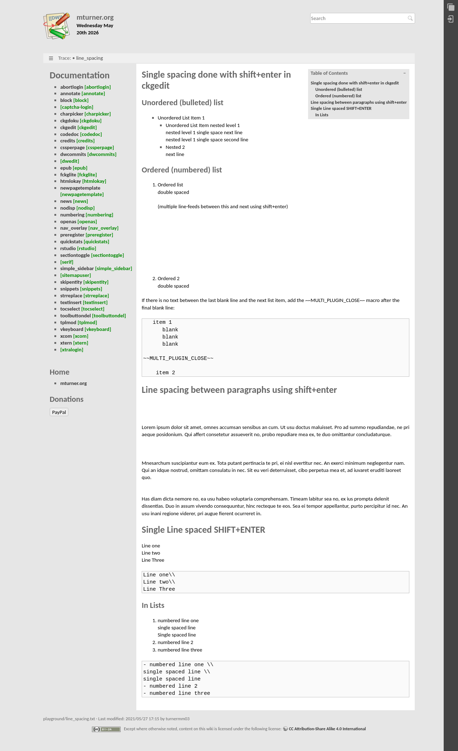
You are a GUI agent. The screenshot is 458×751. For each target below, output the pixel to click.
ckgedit (68, 127)
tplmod (68, 322)
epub (65, 168)
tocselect (70, 309)
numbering (72, 214)
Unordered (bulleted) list (338, 89)
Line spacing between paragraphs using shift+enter (359, 102)
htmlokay (70, 181)
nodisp (67, 208)
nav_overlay (73, 228)
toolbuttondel (75, 315)
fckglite (68, 174)
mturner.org (95, 17)
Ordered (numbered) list (338, 95)
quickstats (71, 241)
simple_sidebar (77, 268)
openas (68, 221)
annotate (70, 93)
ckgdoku (69, 120)
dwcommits (73, 154)
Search (411, 18)
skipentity (71, 282)
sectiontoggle (75, 255)
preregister (72, 234)
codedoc (69, 134)
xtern (66, 343)
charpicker (71, 114)
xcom (66, 336)
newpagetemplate (80, 188)
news (66, 201)
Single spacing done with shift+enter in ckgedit (355, 83)
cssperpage (72, 147)
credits (67, 140)
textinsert (71, 302)
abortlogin (71, 87)
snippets (69, 289)
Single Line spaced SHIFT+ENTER (341, 108)
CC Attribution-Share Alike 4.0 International (327, 728)
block (66, 100)
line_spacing (89, 58)
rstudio (68, 248)
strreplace (71, 295)
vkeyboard (71, 329)
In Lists (321, 114)
